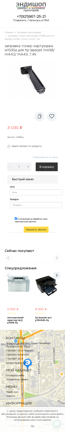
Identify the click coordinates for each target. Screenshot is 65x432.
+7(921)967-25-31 (14, 358)
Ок (32, 426)
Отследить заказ (15, 375)
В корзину (47, 167)
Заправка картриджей (29, 32)
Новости (10, 395)
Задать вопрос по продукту (27, 146)
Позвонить (19, 20)
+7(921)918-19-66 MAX (17, 354)
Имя (12, 186)
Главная (9, 32)
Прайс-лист (12, 391)
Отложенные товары (17, 379)
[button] (39, 116)
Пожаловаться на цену (45, 157)
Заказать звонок (36, 229)
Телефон (14, 199)
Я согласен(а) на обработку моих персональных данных (31, 220)
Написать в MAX (39, 20)
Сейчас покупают (19, 250)
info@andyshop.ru (15, 362)
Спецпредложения (20, 268)
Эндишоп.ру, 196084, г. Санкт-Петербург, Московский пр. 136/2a (28, 345)
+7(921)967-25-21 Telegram (19, 350)
